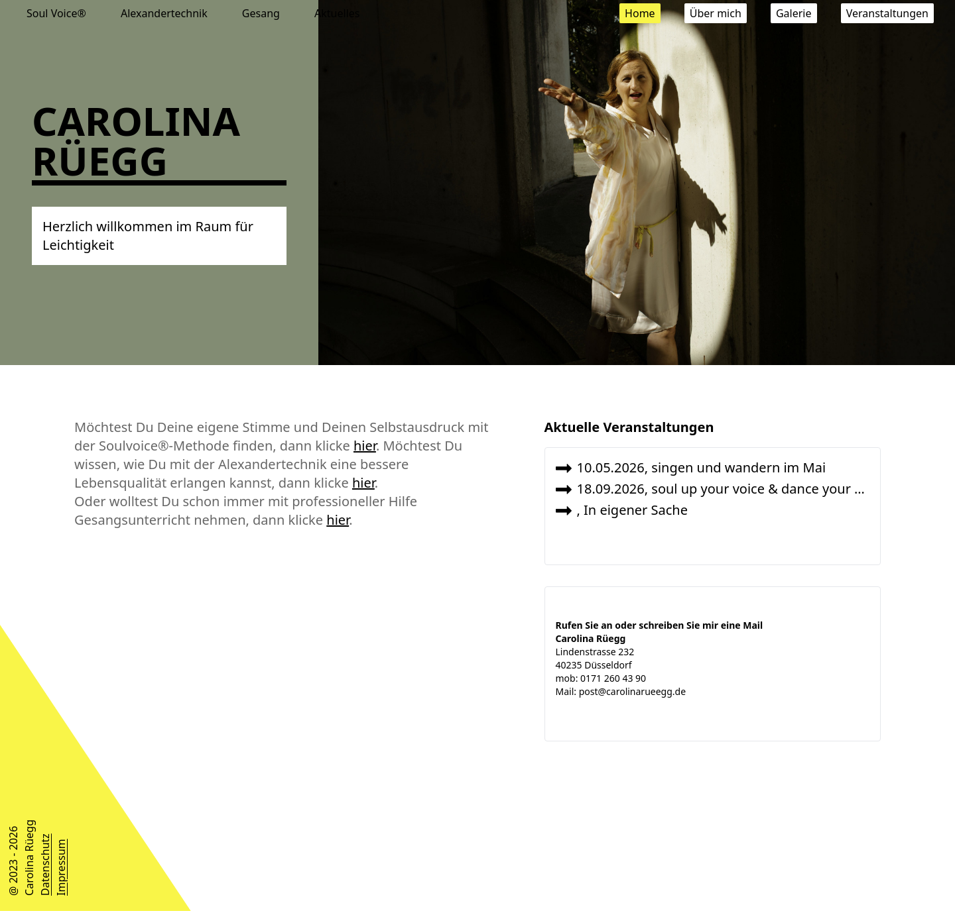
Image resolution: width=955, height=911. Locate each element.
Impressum (61, 867)
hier (364, 446)
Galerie (794, 13)
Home (640, 13)
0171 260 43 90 (613, 678)
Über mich (715, 13)
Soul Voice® (58, 13)
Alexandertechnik (165, 13)
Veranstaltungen (887, 13)
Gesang (262, 13)
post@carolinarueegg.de (632, 691)
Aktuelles (336, 13)
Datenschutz (45, 864)
